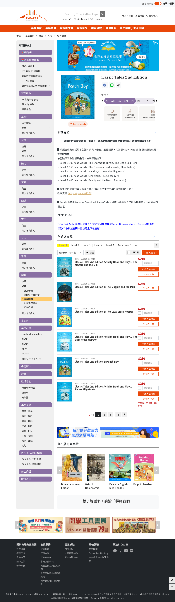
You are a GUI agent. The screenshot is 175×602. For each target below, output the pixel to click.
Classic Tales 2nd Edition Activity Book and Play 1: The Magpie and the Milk (106, 263)
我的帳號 (45, 549)
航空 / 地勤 (27, 421)
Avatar (99, 19)
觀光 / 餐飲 (27, 416)
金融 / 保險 (27, 425)
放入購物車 (150, 252)
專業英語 (26, 405)
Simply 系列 (28, 104)
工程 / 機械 (27, 435)
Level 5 (110, 245)
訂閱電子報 (46, 557)
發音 (23, 140)
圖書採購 (93, 549)
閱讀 (23, 200)
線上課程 (26, 471)
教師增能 (26, 381)
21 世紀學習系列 (30, 99)
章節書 (25, 320)
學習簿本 (26, 366)
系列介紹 (63, 133)
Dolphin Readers (142, 484)
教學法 (25, 397)
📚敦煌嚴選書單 (30, 60)
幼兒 (24, 146)
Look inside (77, 124)
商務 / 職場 (27, 411)
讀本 (41, 36)
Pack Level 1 (124, 245)
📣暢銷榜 (26, 52)
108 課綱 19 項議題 (31, 71)
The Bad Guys (80, 19)
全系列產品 (65, 237)
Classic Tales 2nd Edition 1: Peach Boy (97, 361)
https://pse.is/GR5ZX (80, 193)
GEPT (24, 349)
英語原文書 (66, 28)
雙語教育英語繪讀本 (32, 76)
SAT (92, 19)
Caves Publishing (98, 553)
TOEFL (25, 339)
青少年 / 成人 (28, 132)
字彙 (23, 256)
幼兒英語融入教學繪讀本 (34, 85)
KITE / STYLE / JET (31, 359)
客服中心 (152, 15)
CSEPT (25, 354)
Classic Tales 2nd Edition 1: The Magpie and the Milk (105, 287)
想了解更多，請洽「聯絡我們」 (108, 501)
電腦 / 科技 (27, 430)
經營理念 (20, 553)
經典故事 (28, 306)
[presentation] (59, 470)
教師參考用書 (28, 387)
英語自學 (82, 28)
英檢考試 (26, 328)
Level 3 (87, 245)
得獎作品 (26, 109)
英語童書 (50, 28)
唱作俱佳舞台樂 (32, 294)
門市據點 (69, 549)
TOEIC (25, 344)
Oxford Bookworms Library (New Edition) (92, 486)
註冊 (131, 15)
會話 (23, 182)
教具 (23, 374)
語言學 (25, 392)
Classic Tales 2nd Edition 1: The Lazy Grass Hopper (104, 311)
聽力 (23, 163)
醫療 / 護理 (27, 440)
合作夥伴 (20, 565)
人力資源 (20, 557)
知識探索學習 (30, 302)
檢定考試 (96, 28)
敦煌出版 (26, 93)
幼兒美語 (26, 123)
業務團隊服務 (71, 557)
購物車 (139, 15)
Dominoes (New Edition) (70, 486)
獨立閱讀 (61, 36)
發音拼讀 (28, 290)
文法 (23, 238)
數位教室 (26, 479)
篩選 (90, 252)
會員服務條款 (47, 561)
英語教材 (36, 28)
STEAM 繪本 (28, 80)
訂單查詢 (45, 553)
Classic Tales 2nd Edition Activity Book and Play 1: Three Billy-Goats (103, 388)
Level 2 (75, 245)
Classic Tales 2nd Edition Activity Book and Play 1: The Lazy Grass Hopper (106, 338)
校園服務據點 (71, 553)
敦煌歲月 (20, 549)
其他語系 (111, 28)
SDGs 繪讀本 (28, 66)
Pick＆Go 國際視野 (31, 464)
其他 (24, 445)
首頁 (18, 36)
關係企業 (20, 561)
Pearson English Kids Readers (118, 486)
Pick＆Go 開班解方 (31, 453)
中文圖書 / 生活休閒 (132, 28)
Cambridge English (32, 334)
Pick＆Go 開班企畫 (31, 459)
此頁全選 (134, 252)
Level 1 (63, 245)
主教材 (25, 116)
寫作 (23, 219)
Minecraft (67, 19)
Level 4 (98, 245)
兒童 (50, 36)
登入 (124, 15)
